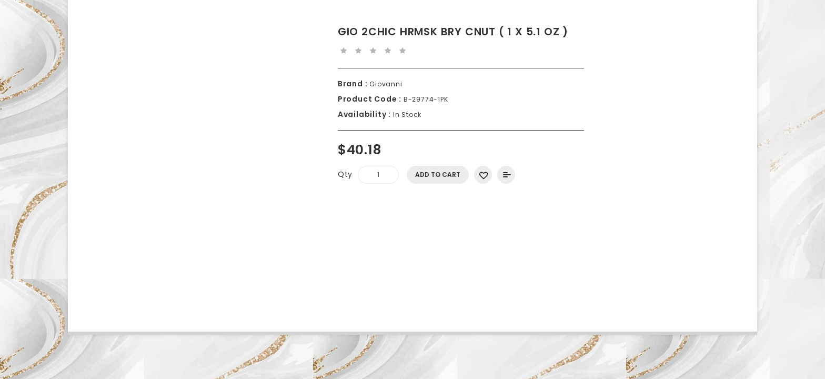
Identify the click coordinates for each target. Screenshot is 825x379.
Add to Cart (437, 174)
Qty (345, 174)
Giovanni (384, 83)
